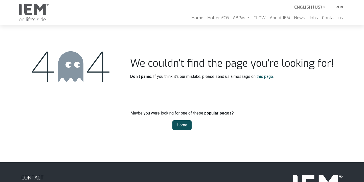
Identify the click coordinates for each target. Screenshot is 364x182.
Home (182, 125)
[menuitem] (197, 18)
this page (265, 76)
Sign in (337, 7)
